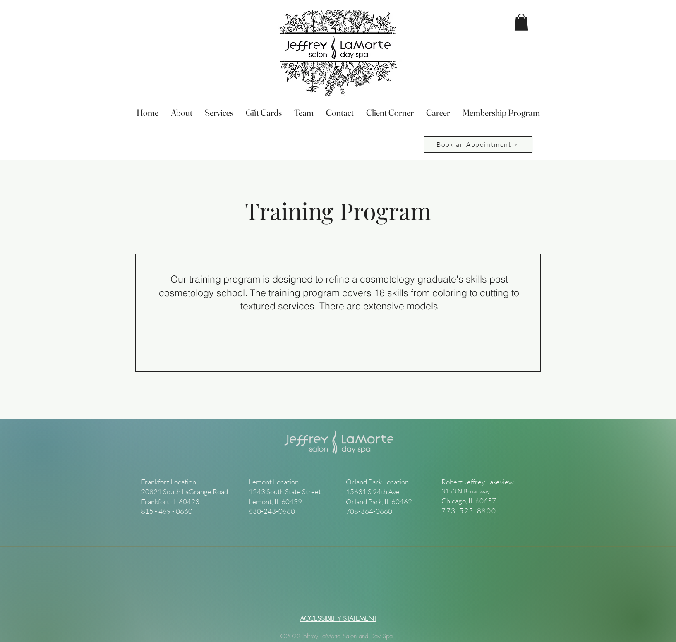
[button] (521, 22)
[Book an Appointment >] (478, 144)
